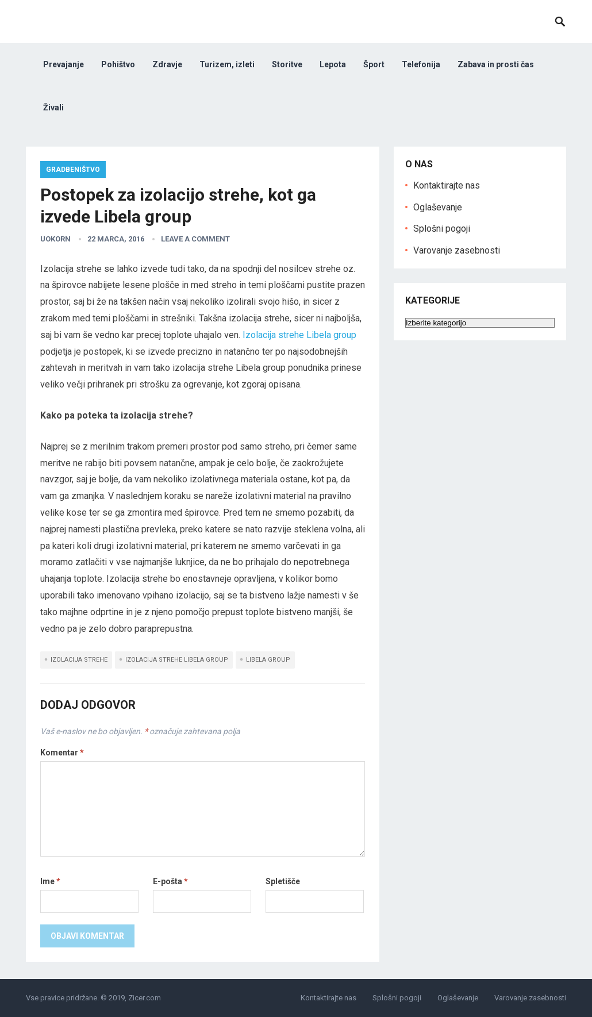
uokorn (55, 239)
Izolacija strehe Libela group (299, 334)
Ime (50, 881)
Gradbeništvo (73, 170)
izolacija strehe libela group (176, 659)
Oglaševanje (437, 207)
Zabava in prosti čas (496, 64)
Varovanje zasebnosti (456, 250)
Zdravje (167, 64)
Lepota (333, 64)
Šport (374, 64)
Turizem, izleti (227, 64)
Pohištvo (118, 64)
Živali (53, 107)
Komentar (62, 752)
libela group (268, 659)
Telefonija (421, 64)
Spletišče (283, 881)
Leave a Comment (195, 239)
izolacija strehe (79, 659)
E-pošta (170, 881)
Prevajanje (63, 64)
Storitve (287, 64)
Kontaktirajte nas (446, 185)
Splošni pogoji (441, 228)
